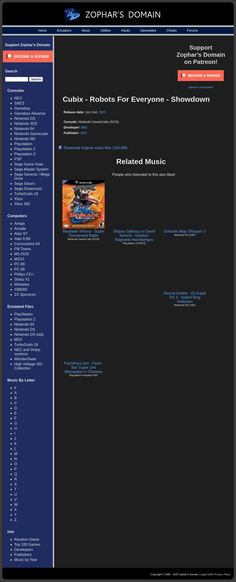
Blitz (84, 127)
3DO (83, 133)
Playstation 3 (24, 154)
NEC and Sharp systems (27, 352)
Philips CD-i (24, 274)
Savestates (148, 30)
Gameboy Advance (29, 113)
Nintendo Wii (24, 139)
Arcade (20, 229)
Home (42, 30)
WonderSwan (25, 359)
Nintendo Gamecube (31, 134)
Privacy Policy (222, 574)
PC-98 (19, 269)
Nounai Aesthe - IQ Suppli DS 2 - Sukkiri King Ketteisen (185, 297)
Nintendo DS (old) (29, 334)
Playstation (23, 144)
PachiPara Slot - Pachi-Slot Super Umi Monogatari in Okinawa (83, 367)
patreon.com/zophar (201, 87)
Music (86, 30)
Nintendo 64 (24, 129)
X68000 (20, 289)
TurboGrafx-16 (26, 194)
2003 (102, 112)
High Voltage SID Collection (28, 366)
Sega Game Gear (28, 164)
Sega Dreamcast (28, 189)
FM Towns (22, 249)
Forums (192, 30)
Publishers (23, 555)
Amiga (19, 223)
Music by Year (25, 560)
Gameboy (22, 108)
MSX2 (19, 259)
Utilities (105, 30)
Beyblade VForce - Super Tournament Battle (83, 233)
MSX (18, 340)
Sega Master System (31, 169)
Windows (21, 284)
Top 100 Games (27, 544)
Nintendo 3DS (25, 124)
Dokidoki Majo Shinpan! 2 (185, 231)
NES (18, 98)
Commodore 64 (27, 244)
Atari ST (21, 234)
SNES (19, 103)
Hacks (125, 30)
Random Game (26, 539)
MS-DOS (21, 254)
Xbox (18, 199)
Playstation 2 (24, 149)
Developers (23, 550)
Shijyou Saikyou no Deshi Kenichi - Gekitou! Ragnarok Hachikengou (134, 235)
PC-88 (19, 264)
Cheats (171, 30)
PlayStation (23, 314)
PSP (18, 159)
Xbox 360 (22, 204)
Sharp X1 (22, 279)
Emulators (64, 30)
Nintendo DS (24, 118)
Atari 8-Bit (22, 239)
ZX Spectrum (25, 295)
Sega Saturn (24, 184)
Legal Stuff (206, 574)
